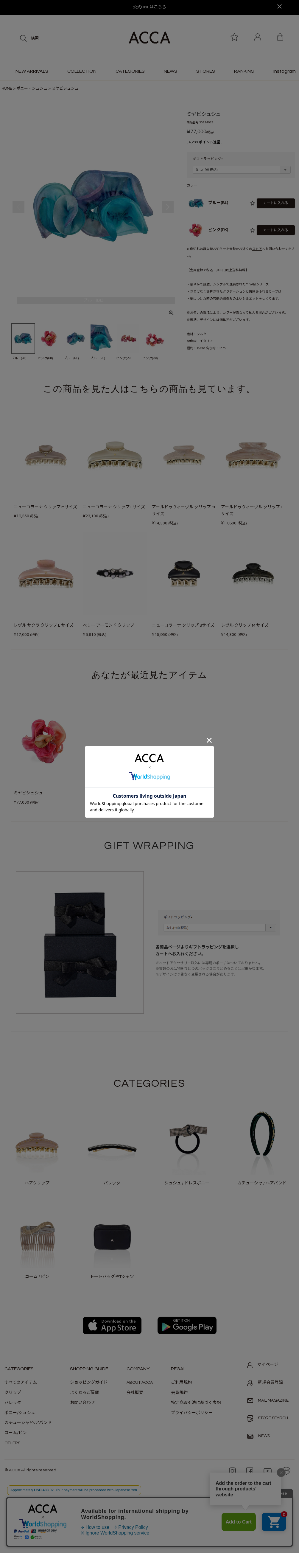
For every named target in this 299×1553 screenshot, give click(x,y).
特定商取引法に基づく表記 (196, 1403)
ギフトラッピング (209, 159)
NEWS (170, 71)
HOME (6, 88)
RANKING (244, 71)
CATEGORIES (130, 71)
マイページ (262, 1365)
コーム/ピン (15, 1433)
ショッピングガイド (89, 1382)
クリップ (12, 1393)
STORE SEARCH (267, 1418)
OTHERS (12, 1443)
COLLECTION (81, 71)
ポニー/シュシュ (19, 1413)
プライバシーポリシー (192, 1413)
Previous (18, 207)
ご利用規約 (181, 1382)
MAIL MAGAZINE (268, 1400)
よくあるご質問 (84, 1393)
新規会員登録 (265, 1383)
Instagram (284, 71)
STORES (205, 71)
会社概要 (135, 1393)
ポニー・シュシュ (31, 88)
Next (168, 207)
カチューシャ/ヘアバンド (28, 1423)
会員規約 (179, 1393)
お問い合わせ (82, 1403)
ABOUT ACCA (140, 1382)
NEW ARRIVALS (31, 71)
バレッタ (12, 1403)
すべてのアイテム (20, 1382)
